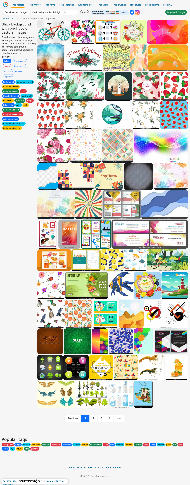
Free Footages (66, 4)
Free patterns (152, 4)
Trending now (20, 61)
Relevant (7, 71)
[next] (119, 418)
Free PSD (167, 4)
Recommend (19, 66)
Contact (117, 467)
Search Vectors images (16, 12)
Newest (7, 66)
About (108, 467)
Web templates (86, 4)
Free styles (135, 4)
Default (7, 61)
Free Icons (103, 4)
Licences (81, 467)
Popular (18, 71)
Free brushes (119, 4)
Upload (84, 12)
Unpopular (8, 76)
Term (90, 467)
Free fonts (50, 4)
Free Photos (34, 4)
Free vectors (18, 4)
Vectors (15, 18)
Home (6, 18)
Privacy (99, 467)
